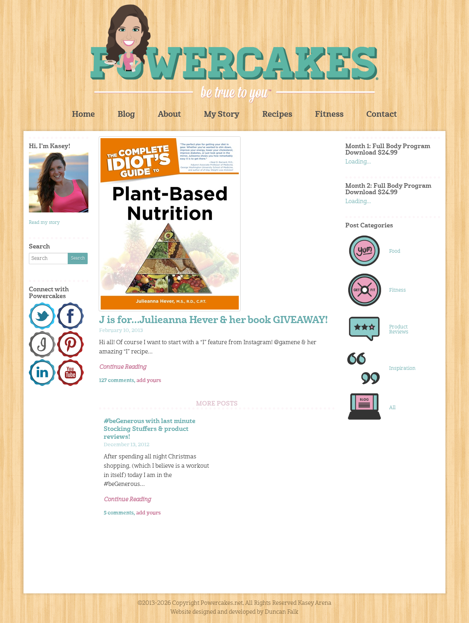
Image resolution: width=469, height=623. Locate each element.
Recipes (277, 115)
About (169, 115)
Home (83, 115)
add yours (148, 380)
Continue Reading (122, 367)
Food (394, 251)
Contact (381, 115)
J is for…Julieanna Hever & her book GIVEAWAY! (213, 321)
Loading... (358, 162)
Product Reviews (398, 330)
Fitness (329, 115)
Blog (126, 115)
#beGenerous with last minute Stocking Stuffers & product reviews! (149, 429)
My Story (221, 115)
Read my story (44, 222)
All (392, 407)
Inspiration (402, 368)
